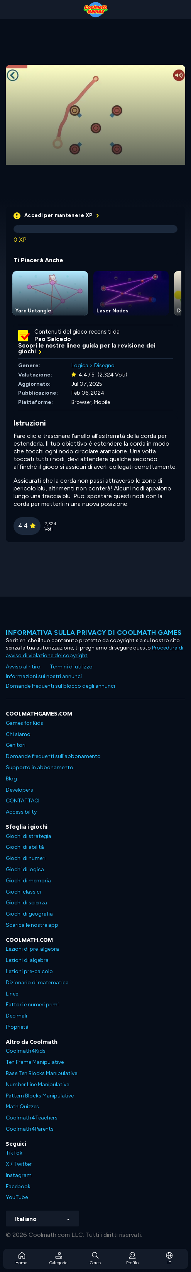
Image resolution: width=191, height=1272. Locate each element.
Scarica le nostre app (32, 925)
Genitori (15, 745)
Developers (19, 790)
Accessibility (21, 812)
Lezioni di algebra (27, 960)
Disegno (104, 365)
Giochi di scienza (26, 902)
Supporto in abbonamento (39, 767)
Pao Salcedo (52, 339)
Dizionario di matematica (37, 982)
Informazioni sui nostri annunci (44, 676)
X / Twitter (19, 1164)
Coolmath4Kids (26, 1051)
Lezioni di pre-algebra (32, 949)
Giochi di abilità (25, 847)
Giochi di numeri (26, 858)
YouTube (17, 1197)
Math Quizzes (22, 1106)
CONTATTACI (22, 800)
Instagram (19, 1175)
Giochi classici (23, 892)
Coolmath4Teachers (31, 1117)
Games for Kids (24, 723)
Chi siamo (18, 734)
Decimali (16, 1016)
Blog (11, 778)
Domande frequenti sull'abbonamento (53, 756)
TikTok (14, 1153)
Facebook (18, 1186)
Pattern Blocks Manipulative (40, 1095)
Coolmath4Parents (30, 1129)
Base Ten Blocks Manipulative (41, 1073)
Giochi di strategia (28, 836)
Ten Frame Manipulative (35, 1062)
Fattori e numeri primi (32, 1004)
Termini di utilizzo (71, 666)
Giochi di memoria (28, 880)
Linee (12, 993)
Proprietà (17, 1027)
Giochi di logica (25, 869)
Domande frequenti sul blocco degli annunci (60, 686)
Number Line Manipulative (37, 1084)
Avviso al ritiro (23, 666)
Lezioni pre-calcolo (29, 971)
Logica (79, 365)
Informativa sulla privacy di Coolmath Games (94, 632)
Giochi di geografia (29, 914)
